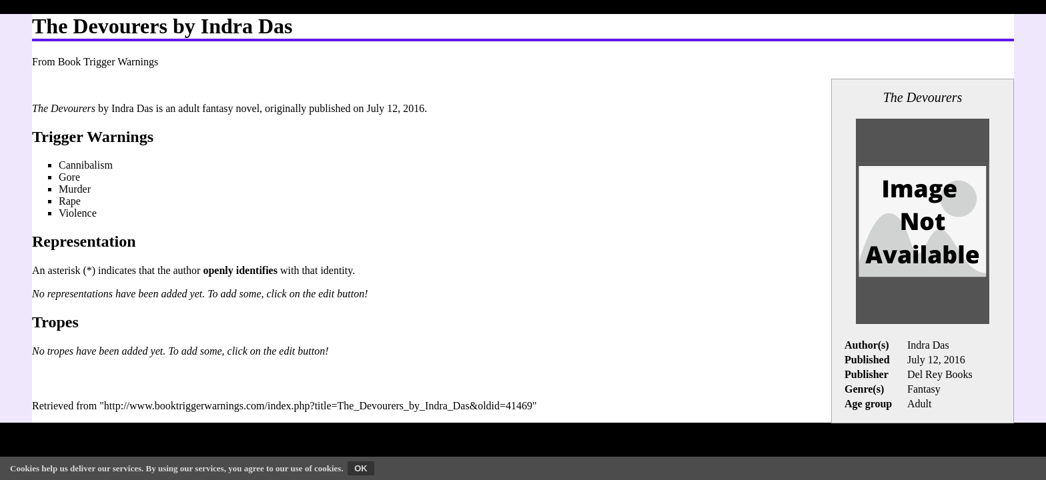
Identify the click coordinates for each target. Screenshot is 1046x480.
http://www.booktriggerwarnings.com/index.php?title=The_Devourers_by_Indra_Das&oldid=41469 (318, 405)
